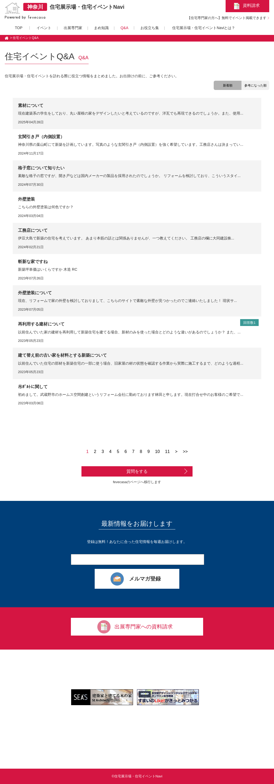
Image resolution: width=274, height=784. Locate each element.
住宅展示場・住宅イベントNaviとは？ (203, 28)
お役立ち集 (149, 28)
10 (157, 451)
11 (167, 451)
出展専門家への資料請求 (144, 626)
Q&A (125, 28)
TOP (18, 28)
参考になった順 (255, 85)
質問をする (137, 471)
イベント (43, 28)
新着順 (227, 85)
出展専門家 (73, 28)
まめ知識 (101, 28)
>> (185, 451)
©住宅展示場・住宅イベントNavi (137, 776)
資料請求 (251, 5)
